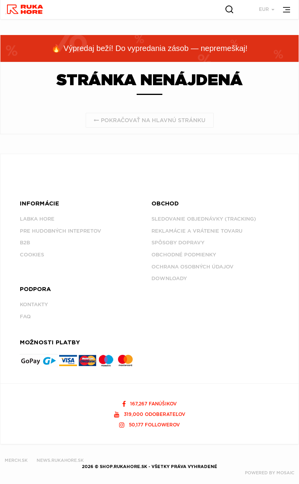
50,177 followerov (149, 425)
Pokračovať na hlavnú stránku (150, 120)
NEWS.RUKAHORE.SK (60, 460)
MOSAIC (285, 472)
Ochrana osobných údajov (192, 267)
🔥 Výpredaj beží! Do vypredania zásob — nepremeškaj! (149, 48)
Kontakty (34, 304)
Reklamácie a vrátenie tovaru (197, 231)
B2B (25, 243)
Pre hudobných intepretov (60, 231)
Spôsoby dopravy (177, 243)
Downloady (169, 278)
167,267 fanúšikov (149, 404)
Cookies (32, 255)
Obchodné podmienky (183, 255)
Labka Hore (37, 219)
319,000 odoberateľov (149, 414)
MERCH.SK (16, 460)
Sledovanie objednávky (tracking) (203, 219)
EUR (266, 9)
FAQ (25, 316)
